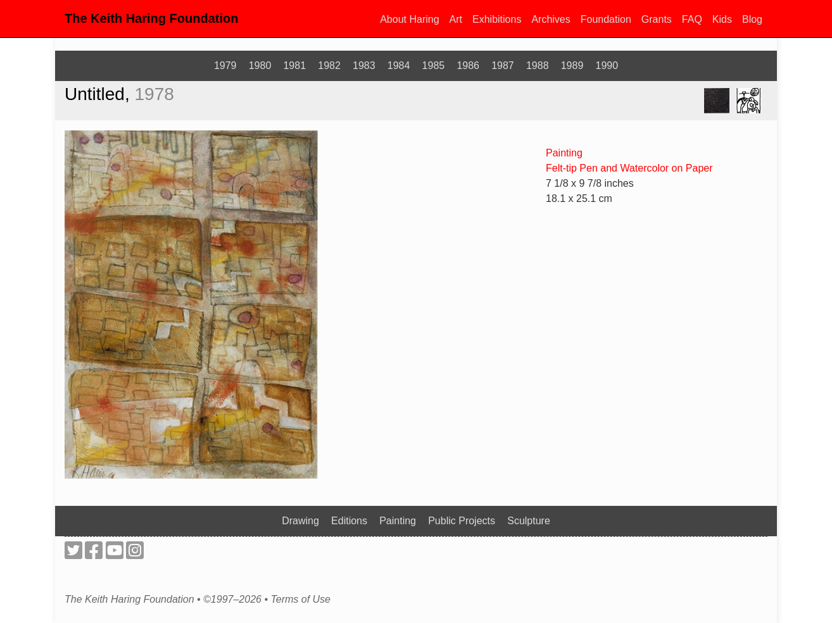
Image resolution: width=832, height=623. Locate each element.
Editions (349, 520)
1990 (607, 65)
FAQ (692, 19)
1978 (154, 94)
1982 (329, 65)
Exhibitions (496, 19)
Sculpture (528, 520)
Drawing (300, 520)
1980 (260, 65)
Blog (752, 19)
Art (456, 19)
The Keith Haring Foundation (151, 18)
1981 (294, 65)
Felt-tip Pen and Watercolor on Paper (629, 168)
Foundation (606, 19)
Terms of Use (300, 600)
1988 (537, 65)
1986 (468, 65)
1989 (572, 65)
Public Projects (461, 520)
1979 (225, 65)
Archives (550, 19)
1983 (364, 65)
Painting (564, 153)
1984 (399, 65)
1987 (502, 65)
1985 (433, 65)
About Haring (409, 19)
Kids (722, 19)
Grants (656, 19)
